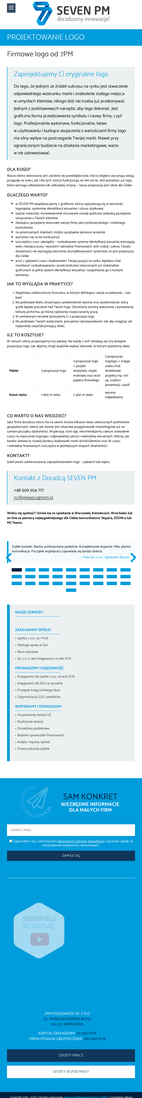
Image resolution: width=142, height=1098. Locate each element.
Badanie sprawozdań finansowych (40, 735)
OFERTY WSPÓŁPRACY (71, 1072)
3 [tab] (44, 570)
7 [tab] (98, 570)
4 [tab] (57, 570)
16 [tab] (98, 576)
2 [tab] (30, 570)
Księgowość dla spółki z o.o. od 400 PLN (46, 677)
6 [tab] (85, 570)
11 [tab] (30, 576)
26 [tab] (112, 583)
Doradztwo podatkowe (33, 728)
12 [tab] (44, 576)
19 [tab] (17, 583)
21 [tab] (44, 583)
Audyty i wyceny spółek (33, 742)
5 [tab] (71, 570)
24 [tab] (85, 583)
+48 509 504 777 (29, 490)
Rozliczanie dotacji (30, 722)
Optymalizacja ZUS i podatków (38, 697)
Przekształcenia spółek (33, 749)
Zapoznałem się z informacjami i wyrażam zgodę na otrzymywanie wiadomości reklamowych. (73, 843)
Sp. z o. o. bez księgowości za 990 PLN (44, 659)
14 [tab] (71, 576)
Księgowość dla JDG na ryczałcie (40, 683)
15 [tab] (85, 576)
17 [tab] (112, 576)
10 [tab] (17, 576)
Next (131, 557)
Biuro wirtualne (27, 652)
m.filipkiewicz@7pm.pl (33, 497)
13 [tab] (57, 576)
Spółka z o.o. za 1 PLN (32, 638)
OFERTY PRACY (71, 1055)
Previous (10, 557)
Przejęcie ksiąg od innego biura (38, 690)
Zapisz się (71, 856)
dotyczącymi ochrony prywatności (81, 841)
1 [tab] (17, 570)
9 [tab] (125, 570)
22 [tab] (57, 583)
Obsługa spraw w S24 (32, 645)
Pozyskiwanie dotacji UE (34, 715)
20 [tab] (30, 583)
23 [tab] (71, 583)
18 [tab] (125, 576)
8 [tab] (112, 570)
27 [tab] (125, 583)
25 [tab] (98, 583)
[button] (11, 8)
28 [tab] (71, 590)
